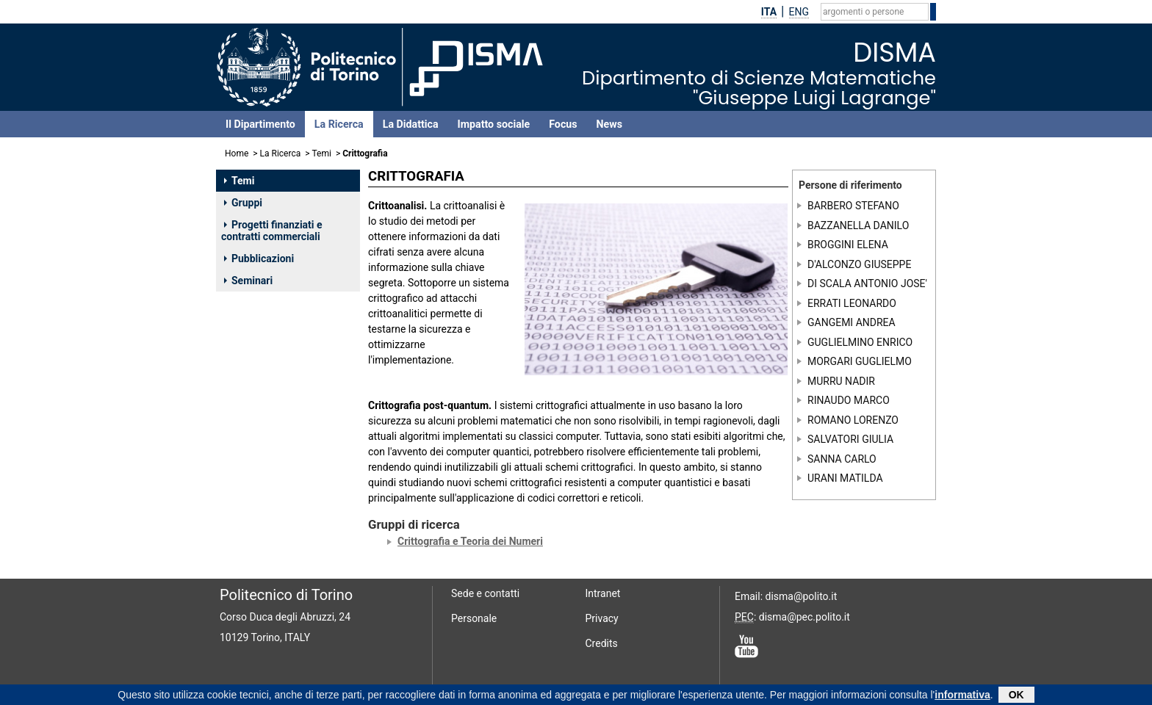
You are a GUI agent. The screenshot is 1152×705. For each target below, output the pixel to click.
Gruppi (243, 203)
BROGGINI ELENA (847, 244)
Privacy (602, 618)
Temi (321, 153)
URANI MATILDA (845, 478)
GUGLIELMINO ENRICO (859, 341)
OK (1016, 696)
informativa (962, 696)
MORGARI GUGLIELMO (859, 361)
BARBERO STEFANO (853, 206)
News (609, 124)
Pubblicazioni (259, 258)
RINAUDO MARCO (848, 400)
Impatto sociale (494, 124)
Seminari (248, 280)
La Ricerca (339, 124)
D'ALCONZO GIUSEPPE (859, 264)
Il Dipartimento (260, 124)
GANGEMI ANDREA (851, 322)
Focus (563, 124)
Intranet (603, 593)
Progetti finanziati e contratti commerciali (272, 230)
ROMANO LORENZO (853, 419)
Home (236, 153)
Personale (474, 618)
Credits (602, 643)
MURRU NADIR (841, 380)
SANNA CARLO (841, 458)
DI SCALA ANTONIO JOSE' (867, 283)
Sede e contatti (485, 593)
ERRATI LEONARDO (851, 303)
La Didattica (411, 124)
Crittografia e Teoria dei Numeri (470, 541)
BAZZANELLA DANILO (858, 225)
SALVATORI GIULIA (850, 439)
